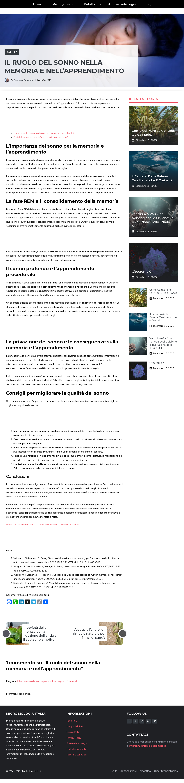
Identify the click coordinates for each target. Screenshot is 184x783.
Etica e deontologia (76, 743)
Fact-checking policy (77, 749)
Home (41, 4)
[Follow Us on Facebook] (129, 721)
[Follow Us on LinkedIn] (148, 721)
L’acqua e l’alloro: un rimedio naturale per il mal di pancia (89, 633)
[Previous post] (6, 633)
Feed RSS (71, 720)
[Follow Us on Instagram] (141, 721)
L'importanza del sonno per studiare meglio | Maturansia (47, 681)
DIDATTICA (145, 771)
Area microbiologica (126, 4)
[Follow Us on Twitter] (135, 721)
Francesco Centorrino (24, 80)
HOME (114, 771)
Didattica (94, 4)
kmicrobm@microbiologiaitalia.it (147, 745)
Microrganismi (66, 4)
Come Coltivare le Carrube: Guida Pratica (163, 291)
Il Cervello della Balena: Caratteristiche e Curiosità (163, 317)
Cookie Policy (73, 732)
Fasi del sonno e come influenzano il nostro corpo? (40, 137)
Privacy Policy (73, 737)
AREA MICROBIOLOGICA (166, 771)
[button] (149, 4)
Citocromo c (141, 271)
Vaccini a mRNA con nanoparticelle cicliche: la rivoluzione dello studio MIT (163, 343)
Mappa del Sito (74, 726)
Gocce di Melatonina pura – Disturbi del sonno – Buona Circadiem (43, 524)
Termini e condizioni (76, 754)
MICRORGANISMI (128, 771)
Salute (11, 52)
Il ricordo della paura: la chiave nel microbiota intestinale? (43, 133)
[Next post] (122, 633)
